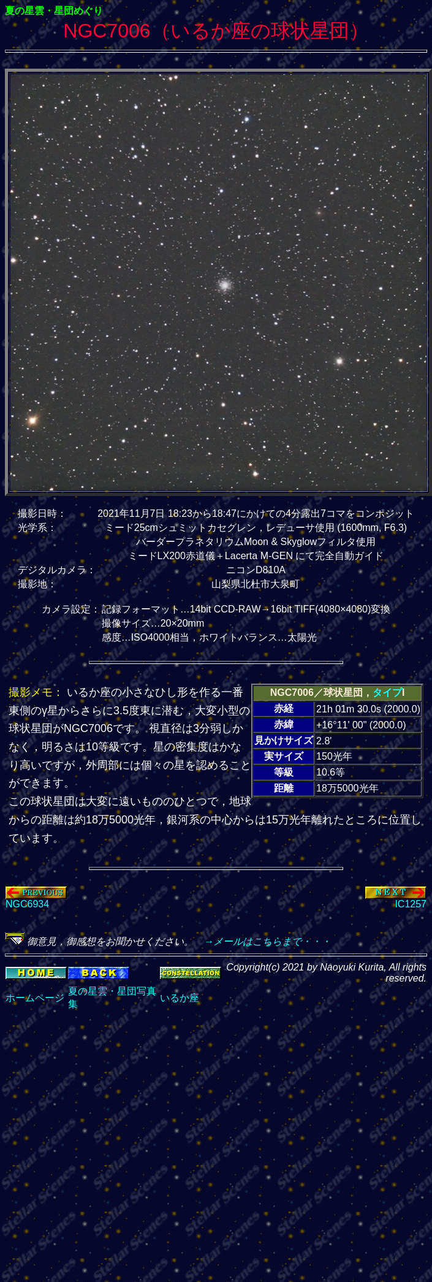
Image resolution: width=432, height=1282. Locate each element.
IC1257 (395, 899)
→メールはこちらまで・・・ (262, 941)
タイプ (387, 692)
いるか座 (179, 998)
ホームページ (35, 998)
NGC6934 (36, 899)
